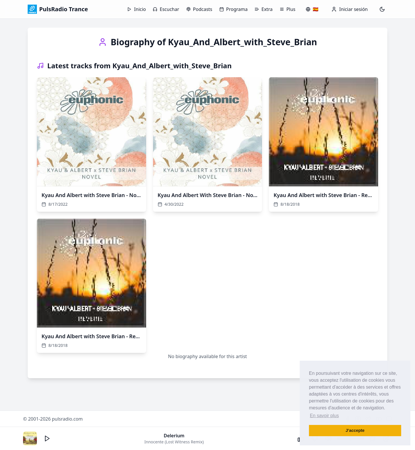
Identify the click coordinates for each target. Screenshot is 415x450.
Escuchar (166, 9)
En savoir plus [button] (324, 415)
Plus (287, 9)
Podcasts (199, 9)
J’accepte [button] (355, 430)
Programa (233, 9)
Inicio (136, 9)
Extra (263, 9)
